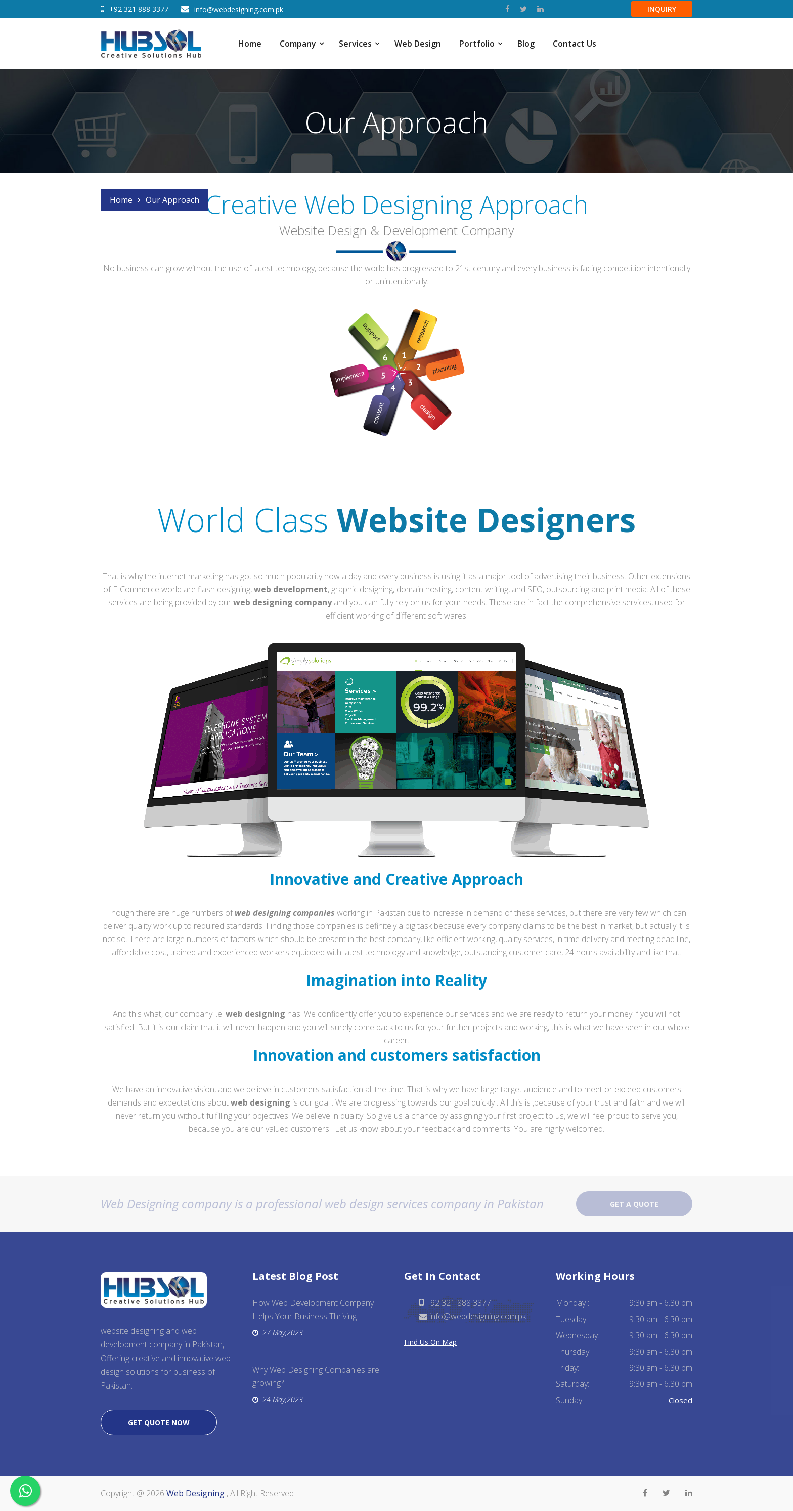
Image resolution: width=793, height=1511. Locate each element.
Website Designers (486, 520)
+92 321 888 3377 (138, 9)
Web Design (417, 43)
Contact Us (574, 43)
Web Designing (196, 1493)
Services (355, 43)
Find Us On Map (430, 1342)
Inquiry (661, 9)
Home (249, 43)
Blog (526, 43)
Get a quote (634, 1204)
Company (298, 43)
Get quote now (159, 1422)
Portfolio (477, 43)
